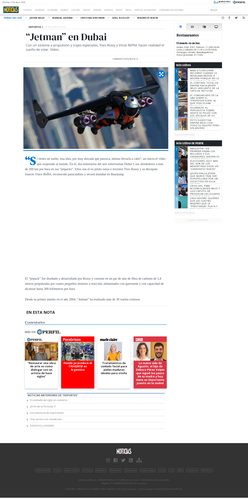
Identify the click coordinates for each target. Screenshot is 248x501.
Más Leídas (183, 65)
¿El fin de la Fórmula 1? (43, 406)
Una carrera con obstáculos (46, 419)
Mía (180, 470)
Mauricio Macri (147, 17)
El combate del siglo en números (48, 400)
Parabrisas (130, 470)
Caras (57, 470)
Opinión (110, 9)
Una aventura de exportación (47, 413)
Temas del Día (13, 17)
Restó (135, 9)
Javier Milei (37, 17)
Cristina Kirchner (92, 17)
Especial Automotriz (166, 9)
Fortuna (87, 470)
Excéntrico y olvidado (42, 425)
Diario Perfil (43, 470)
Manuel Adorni (62, 17)
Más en (42, 332)
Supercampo (148, 470)
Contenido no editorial (197, 9)
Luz (172, 470)
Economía (58, 9)
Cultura (84, 9)
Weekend (115, 470)
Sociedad (43, 9)
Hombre (100, 470)
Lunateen (192, 470)
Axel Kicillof (121, 17)
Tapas (146, 9)
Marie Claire (71, 470)
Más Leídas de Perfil (190, 143)
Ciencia (97, 9)
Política (29, 9)
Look (162, 470)
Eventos (123, 9)
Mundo (71, 9)
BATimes (207, 470)
